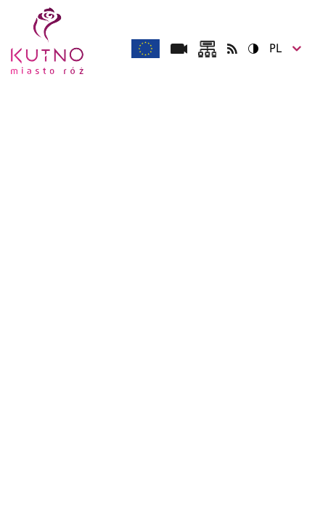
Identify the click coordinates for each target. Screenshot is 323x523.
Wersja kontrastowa (248, 48)
